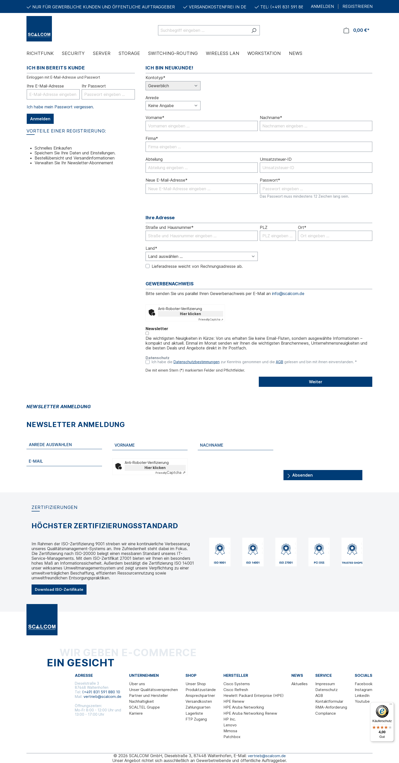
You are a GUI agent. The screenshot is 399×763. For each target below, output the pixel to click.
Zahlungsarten (198, 707)
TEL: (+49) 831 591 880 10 (286, 6)
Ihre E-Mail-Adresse (45, 86)
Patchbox (231, 736)
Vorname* (155, 117)
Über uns (137, 683)
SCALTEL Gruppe (144, 707)
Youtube (362, 701)
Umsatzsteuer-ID (276, 159)
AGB (279, 362)
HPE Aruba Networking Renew (250, 713)
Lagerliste (194, 713)
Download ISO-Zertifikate (59, 589)
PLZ (263, 227)
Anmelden (40, 118)
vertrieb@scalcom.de (102, 696)
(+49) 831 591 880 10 (101, 691)
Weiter (315, 381)
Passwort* (270, 180)
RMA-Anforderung (331, 707)
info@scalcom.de (288, 293)
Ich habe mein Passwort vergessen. (60, 106)
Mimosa (230, 730)
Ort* (302, 227)
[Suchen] (254, 30)
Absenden (300, 474)
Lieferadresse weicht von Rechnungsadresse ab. (197, 266)
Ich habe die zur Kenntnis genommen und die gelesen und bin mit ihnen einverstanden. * (254, 362)
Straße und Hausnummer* (170, 227)
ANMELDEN (322, 6)
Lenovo (230, 725)
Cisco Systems (236, 683)
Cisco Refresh (235, 689)
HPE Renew (233, 701)
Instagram (363, 689)
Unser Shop (196, 683)
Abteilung (154, 159)
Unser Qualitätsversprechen (153, 689)
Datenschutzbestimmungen (197, 362)
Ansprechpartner (200, 695)
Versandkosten (199, 701)
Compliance (325, 713)
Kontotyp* (155, 77)
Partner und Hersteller (148, 695)
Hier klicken (190, 314)
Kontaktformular (329, 701)
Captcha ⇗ (210, 319)
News (297, 675)
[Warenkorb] (356, 30)
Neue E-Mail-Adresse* (167, 180)
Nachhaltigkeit (141, 701)
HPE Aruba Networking (243, 707)
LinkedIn (362, 695)
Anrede (152, 97)
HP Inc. (229, 719)
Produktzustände (201, 689)
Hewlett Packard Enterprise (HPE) (253, 695)
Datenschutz (326, 689)
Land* (151, 248)
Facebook (364, 683)
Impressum (325, 683)
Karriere (136, 713)
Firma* (152, 138)
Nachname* (271, 117)
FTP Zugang (196, 719)
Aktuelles (299, 683)
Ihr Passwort (94, 86)
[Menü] (391, 705)
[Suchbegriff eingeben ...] (203, 30)
